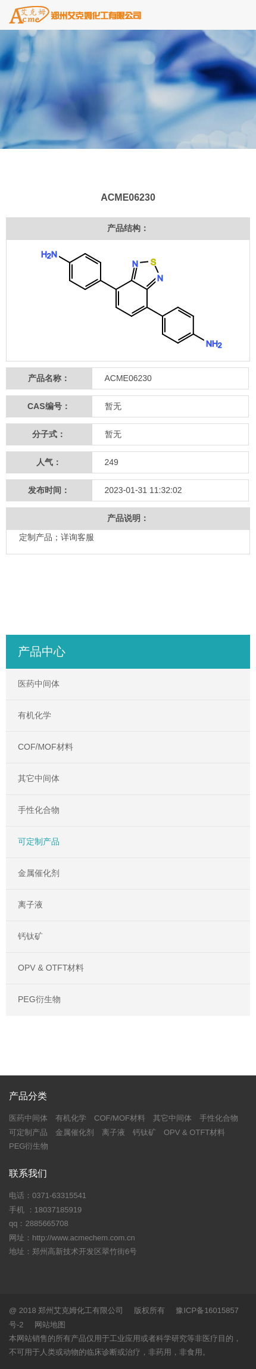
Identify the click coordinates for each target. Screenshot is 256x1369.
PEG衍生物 (39, 999)
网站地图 (50, 1324)
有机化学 (34, 715)
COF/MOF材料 (45, 746)
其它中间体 (39, 778)
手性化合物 (39, 810)
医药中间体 (39, 683)
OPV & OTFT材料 (51, 967)
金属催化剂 (39, 873)
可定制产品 (39, 841)
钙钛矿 (30, 936)
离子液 (30, 904)
